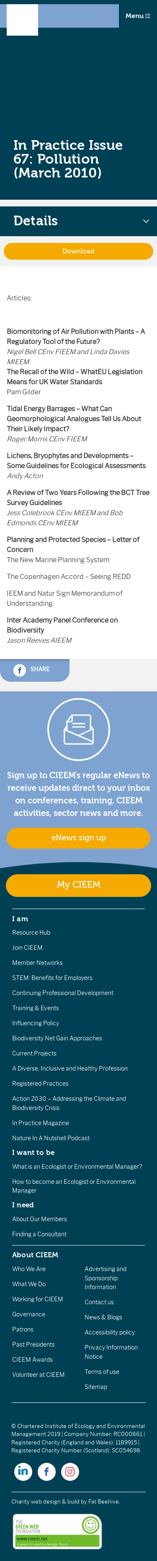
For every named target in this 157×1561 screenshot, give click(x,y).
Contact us (99, 1302)
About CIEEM (35, 1255)
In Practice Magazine (40, 1123)
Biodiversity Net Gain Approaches (57, 1038)
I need (23, 1205)
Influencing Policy (35, 1023)
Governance (28, 1314)
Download (78, 251)
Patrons (22, 1329)
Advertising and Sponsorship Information (105, 1278)
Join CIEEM (27, 947)
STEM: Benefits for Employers (52, 978)
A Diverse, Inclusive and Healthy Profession (70, 1068)
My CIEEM (78, 885)
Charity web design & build (45, 1501)
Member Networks (37, 963)
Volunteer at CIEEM (38, 1375)
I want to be (33, 1152)
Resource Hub (31, 932)
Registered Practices (40, 1083)
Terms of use (102, 1372)
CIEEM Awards (32, 1359)
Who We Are (29, 1269)
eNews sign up (78, 837)
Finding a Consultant (39, 1234)
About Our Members (39, 1219)
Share (31, 670)
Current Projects (34, 1053)
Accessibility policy (110, 1332)
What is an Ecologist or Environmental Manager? (77, 1166)
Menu (138, 16)
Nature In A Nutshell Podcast (51, 1138)
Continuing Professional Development (62, 993)
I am (20, 919)
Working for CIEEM (37, 1299)
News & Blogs (103, 1317)
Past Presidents (33, 1344)
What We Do (29, 1284)
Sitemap (96, 1387)
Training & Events (35, 1008)
